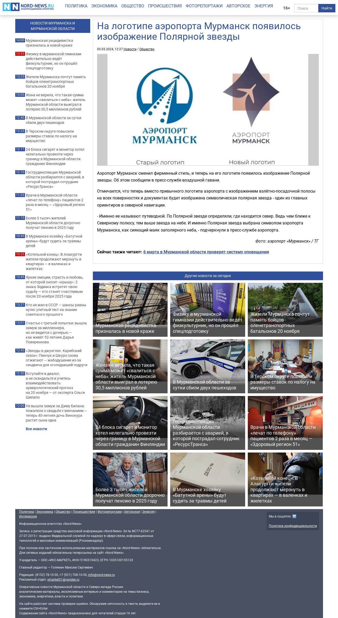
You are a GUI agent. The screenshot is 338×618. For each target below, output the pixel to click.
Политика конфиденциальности (293, 526)
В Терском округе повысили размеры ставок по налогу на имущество (51, 136)
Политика (76, 6)
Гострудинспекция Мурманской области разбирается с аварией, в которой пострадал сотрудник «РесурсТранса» (55, 179)
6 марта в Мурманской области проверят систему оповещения (206, 252)
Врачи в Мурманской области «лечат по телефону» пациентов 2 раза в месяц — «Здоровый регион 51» (55, 202)
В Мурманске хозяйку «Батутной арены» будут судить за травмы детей (54, 241)
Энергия (263, 6)
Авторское (238, 6)
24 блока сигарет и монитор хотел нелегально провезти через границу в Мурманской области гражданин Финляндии (55, 156)
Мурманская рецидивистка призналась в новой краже (49, 43)
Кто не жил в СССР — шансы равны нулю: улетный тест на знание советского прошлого (56, 310)
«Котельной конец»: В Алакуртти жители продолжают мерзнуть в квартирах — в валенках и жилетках (54, 261)
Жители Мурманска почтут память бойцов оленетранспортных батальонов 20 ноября (56, 81)
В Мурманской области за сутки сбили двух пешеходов (53, 120)
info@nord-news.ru (101, 574)
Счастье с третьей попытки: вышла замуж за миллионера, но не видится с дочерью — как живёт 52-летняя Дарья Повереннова (56, 332)
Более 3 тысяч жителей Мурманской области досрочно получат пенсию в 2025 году (53, 223)
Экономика (104, 6)
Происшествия (165, 6)
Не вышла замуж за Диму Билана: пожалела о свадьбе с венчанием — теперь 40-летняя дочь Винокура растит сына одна (56, 413)
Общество (132, 6)
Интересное (28, 516)
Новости (130, 49)
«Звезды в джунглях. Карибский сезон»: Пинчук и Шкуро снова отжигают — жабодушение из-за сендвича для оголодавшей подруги (56, 357)
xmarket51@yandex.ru (63, 579)
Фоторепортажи (204, 6)
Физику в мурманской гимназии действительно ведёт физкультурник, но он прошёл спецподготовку (53, 61)
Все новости (36, 428)
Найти (326, 8)
